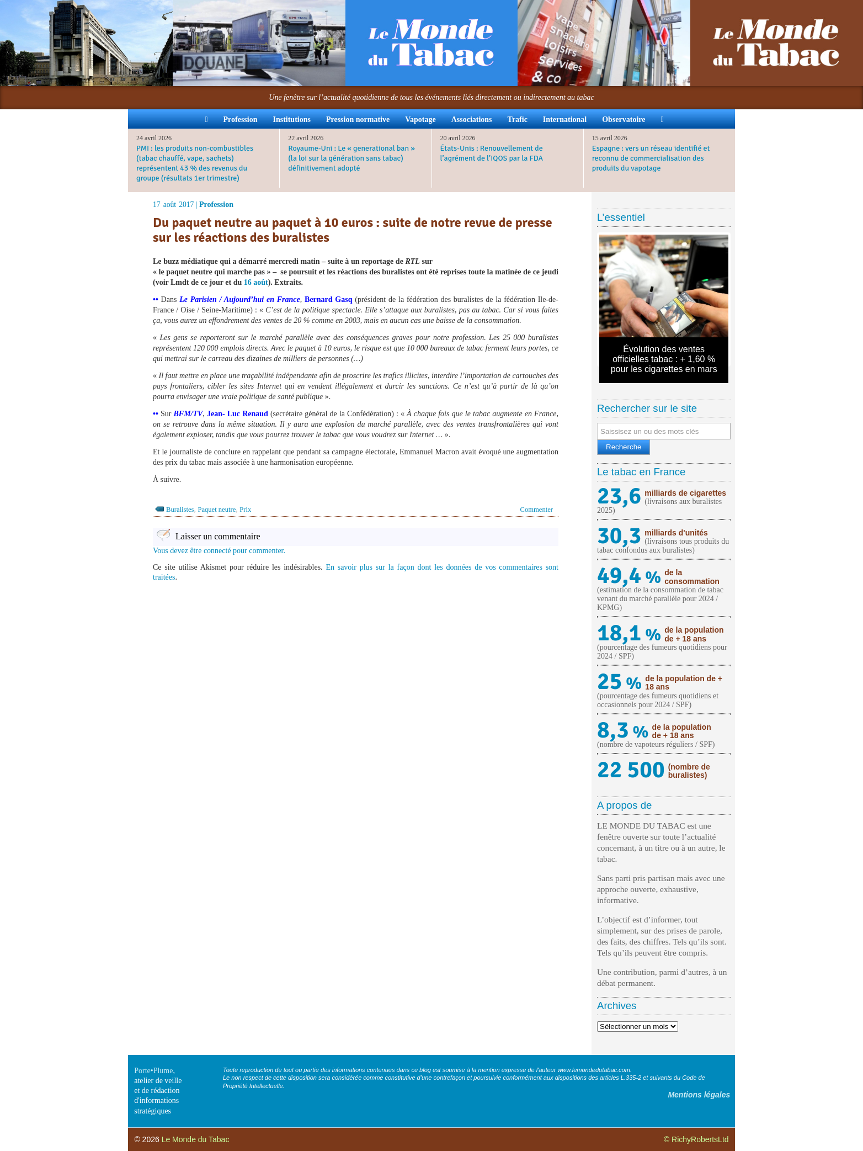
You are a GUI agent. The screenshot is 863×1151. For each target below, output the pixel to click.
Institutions (291, 119)
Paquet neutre (217, 509)
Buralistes (180, 509)
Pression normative (358, 119)
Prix (245, 509)
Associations (471, 119)
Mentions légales (699, 1094)
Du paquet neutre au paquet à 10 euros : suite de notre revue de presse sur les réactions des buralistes (352, 230)
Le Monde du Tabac (196, 1139)
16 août (256, 282)
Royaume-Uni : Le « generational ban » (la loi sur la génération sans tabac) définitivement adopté (351, 158)
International (565, 119)
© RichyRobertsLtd (696, 1139)
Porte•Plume (153, 1071)
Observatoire (623, 119)
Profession (240, 119)
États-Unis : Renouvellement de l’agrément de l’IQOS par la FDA (492, 153)
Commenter (536, 509)
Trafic (518, 119)
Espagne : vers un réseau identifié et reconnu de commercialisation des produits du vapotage (651, 158)
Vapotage (420, 119)
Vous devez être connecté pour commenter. (219, 551)
